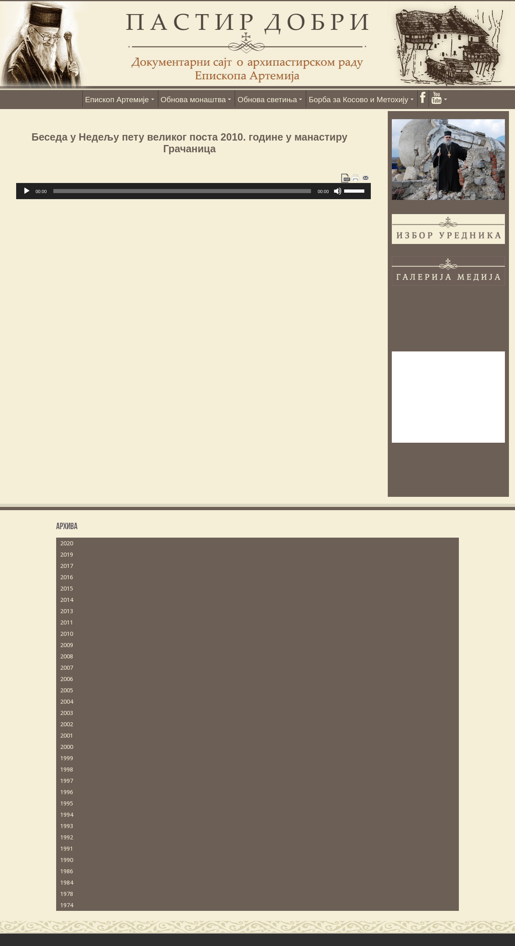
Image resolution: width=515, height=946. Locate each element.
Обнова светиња (267, 99)
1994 (66, 814)
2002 (66, 724)
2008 (66, 656)
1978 (66, 894)
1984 (66, 882)
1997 (66, 780)
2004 (66, 701)
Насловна (71, 98)
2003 (66, 713)
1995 (66, 803)
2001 (66, 735)
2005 (66, 690)
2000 (66, 746)
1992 (66, 837)
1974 (66, 905)
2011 (66, 622)
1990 (66, 860)
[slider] (182, 191)
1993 (66, 826)
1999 (66, 758)
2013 (66, 611)
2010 (66, 633)
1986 (66, 871)
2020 (66, 543)
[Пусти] (27, 191)
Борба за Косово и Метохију (358, 99)
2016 (66, 577)
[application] (193, 191)
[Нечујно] (338, 191)
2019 (66, 554)
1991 (66, 848)
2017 (66, 566)
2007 (66, 667)
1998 (66, 769)
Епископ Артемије (117, 99)
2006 (66, 679)
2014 (66, 599)
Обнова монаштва (193, 99)
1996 (66, 792)
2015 (66, 588)
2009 (66, 645)
